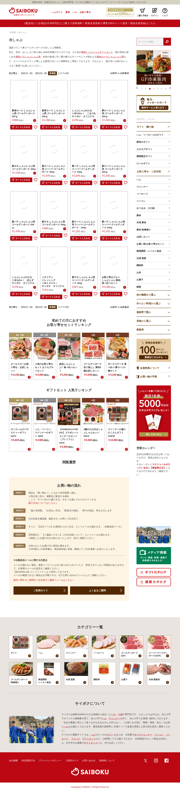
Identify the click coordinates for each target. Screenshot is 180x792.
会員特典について (149, 368)
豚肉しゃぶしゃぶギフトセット (97, 52)
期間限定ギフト (144, 156)
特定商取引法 (28, 760)
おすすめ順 (63, 73)
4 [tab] (153, 89)
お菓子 (139, 279)
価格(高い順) (41, 73)
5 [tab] (157, 89)
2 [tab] (146, 89)
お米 (138, 272)
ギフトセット (89, 738)
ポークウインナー (143, 734)
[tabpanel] (153, 67)
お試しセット (143, 236)
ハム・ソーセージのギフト (150, 135)
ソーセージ (142, 194)
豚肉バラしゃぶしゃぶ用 (28, 56)
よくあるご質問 (97, 590)
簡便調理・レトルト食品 (148, 251)
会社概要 (13, 760)
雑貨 (138, 287)
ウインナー (142, 186)
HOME (13, 32)
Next (170, 88)
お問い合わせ (89, 760)
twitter (145, 760)
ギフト (109, 734)
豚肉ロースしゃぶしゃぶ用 (110, 56)
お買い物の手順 (148, 376)
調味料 (139, 265)
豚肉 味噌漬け (143, 229)
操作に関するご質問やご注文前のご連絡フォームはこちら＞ (44, 580)
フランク (75, 738)
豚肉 (68, 12)
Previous (137, 88)
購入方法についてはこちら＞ (43, 503)
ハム (75, 12)
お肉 (120, 714)
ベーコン (141, 201)
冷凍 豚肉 (141, 222)
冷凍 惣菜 (141, 258)
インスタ (156, 760)
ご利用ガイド (40, 590)
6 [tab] (161, 89)
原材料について (107, 760)
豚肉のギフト (143, 142)
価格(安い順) (27, 73)
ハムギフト (57, 12)
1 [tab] (142, 89)
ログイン (155, 15)
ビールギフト (143, 163)
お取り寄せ (85, 12)
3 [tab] (150, 89)
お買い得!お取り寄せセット (150, 244)
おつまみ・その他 (145, 208)
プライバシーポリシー (50, 760)
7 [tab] (165, 89)
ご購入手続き (142, 15)
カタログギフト (144, 149)
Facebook (166, 760)
